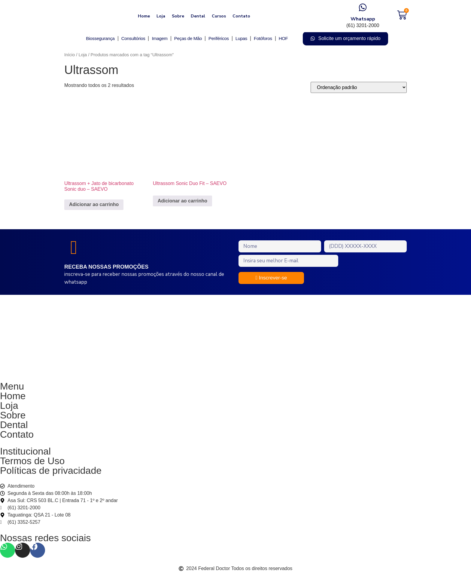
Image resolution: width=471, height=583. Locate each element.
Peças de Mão (188, 38)
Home (144, 16)
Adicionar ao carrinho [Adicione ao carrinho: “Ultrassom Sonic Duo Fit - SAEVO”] (182, 200)
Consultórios (133, 38)
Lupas (241, 38)
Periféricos (218, 38)
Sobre (178, 16)
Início (69, 54)
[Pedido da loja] (359, 87)
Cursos (219, 16)
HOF (283, 38)
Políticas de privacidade (51, 474)
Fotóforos (263, 38)
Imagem (159, 38)
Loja (160, 16)
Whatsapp (363, 19)
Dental (198, 16)
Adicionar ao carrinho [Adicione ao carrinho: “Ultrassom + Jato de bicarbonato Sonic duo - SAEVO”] (94, 204)
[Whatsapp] (362, 7)
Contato (241, 16)
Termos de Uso (32, 464)
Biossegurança (100, 38)
